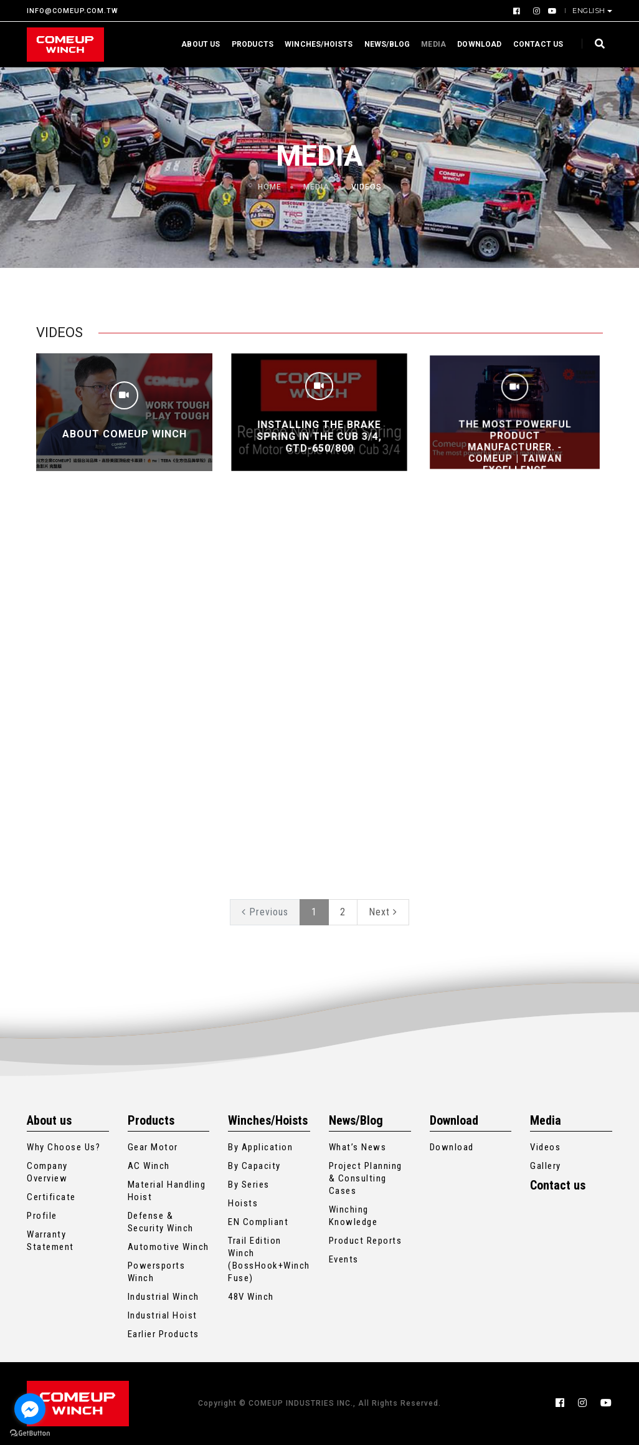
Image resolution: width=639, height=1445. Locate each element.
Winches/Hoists (315, 44)
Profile (42, 1215)
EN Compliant (258, 1222)
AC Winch (149, 1165)
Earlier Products (163, 1334)
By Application (260, 1147)
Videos (545, 1147)
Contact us (534, 44)
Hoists (243, 1203)
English (589, 10)
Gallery (545, 1165)
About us (197, 44)
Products (248, 44)
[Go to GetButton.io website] (30, 1432)
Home (270, 187)
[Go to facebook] (29, 1408)
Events (344, 1259)
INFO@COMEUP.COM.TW (72, 11)
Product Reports (365, 1240)
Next (383, 912)
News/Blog (383, 44)
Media (429, 44)
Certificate (51, 1197)
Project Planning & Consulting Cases (365, 1178)
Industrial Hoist (162, 1315)
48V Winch (251, 1296)
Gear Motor (153, 1147)
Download (475, 44)
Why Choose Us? (63, 1147)
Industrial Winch (163, 1296)
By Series (249, 1184)
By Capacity (254, 1165)
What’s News (358, 1147)
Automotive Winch (168, 1246)
